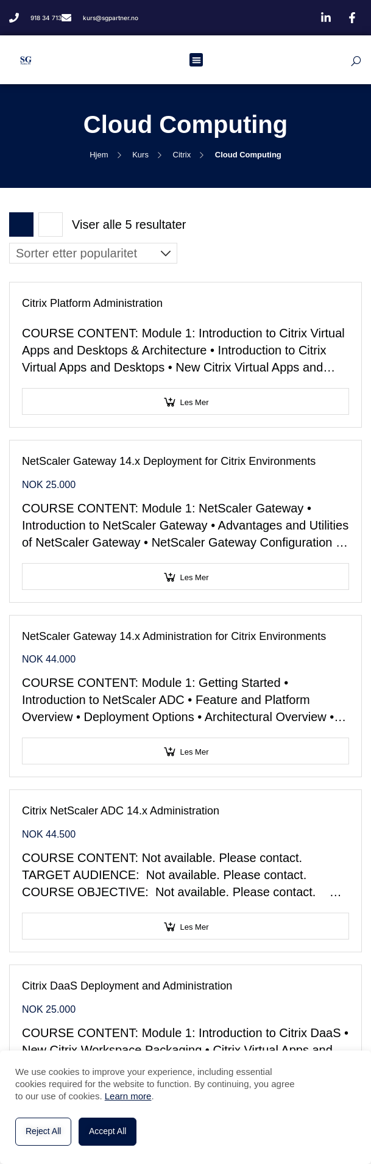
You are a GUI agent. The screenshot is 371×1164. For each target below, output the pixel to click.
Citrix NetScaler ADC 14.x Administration (120, 811)
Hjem (99, 154)
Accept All (107, 1131)
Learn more (128, 1096)
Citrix (182, 154)
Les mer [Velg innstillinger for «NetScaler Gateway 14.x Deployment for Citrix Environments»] (194, 577)
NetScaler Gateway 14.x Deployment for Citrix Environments (169, 461)
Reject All (43, 1131)
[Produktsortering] (93, 253)
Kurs (140, 154)
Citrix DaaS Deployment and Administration (127, 986)
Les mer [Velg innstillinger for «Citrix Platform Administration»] (194, 402)
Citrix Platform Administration (92, 303)
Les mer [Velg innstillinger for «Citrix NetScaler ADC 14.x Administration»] (194, 927)
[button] (196, 60)
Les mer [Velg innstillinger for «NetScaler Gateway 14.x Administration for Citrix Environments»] (194, 751)
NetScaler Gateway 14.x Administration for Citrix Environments (174, 636)
